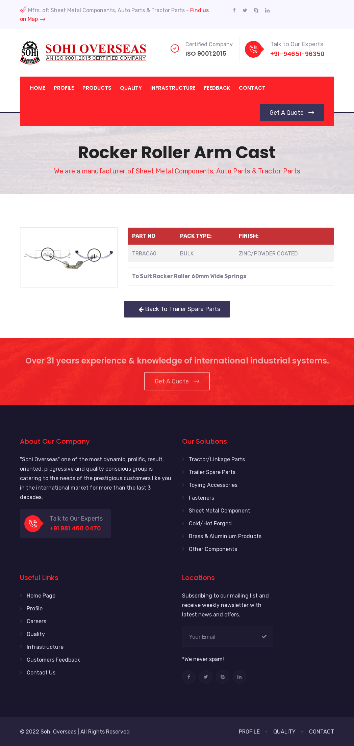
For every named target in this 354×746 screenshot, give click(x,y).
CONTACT (321, 731)
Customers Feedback (53, 660)
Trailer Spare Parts (212, 472)
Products (96, 87)
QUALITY (284, 731)
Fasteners (201, 498)
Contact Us (41, 672)
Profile (64, 87)
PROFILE (249, 731)
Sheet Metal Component (219, 510)
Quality (131, 87)
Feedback (217, 87)
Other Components (213, 549)
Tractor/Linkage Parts (217, 459)
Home (37, 87)
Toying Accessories (213, 485)
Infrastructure (173, 87)
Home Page (41, 595)
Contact (252, 87)
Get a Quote (292, 112)
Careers (36, 621)
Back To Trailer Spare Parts (177, 309)
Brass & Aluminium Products (225, 536)
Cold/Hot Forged (210, 523)
